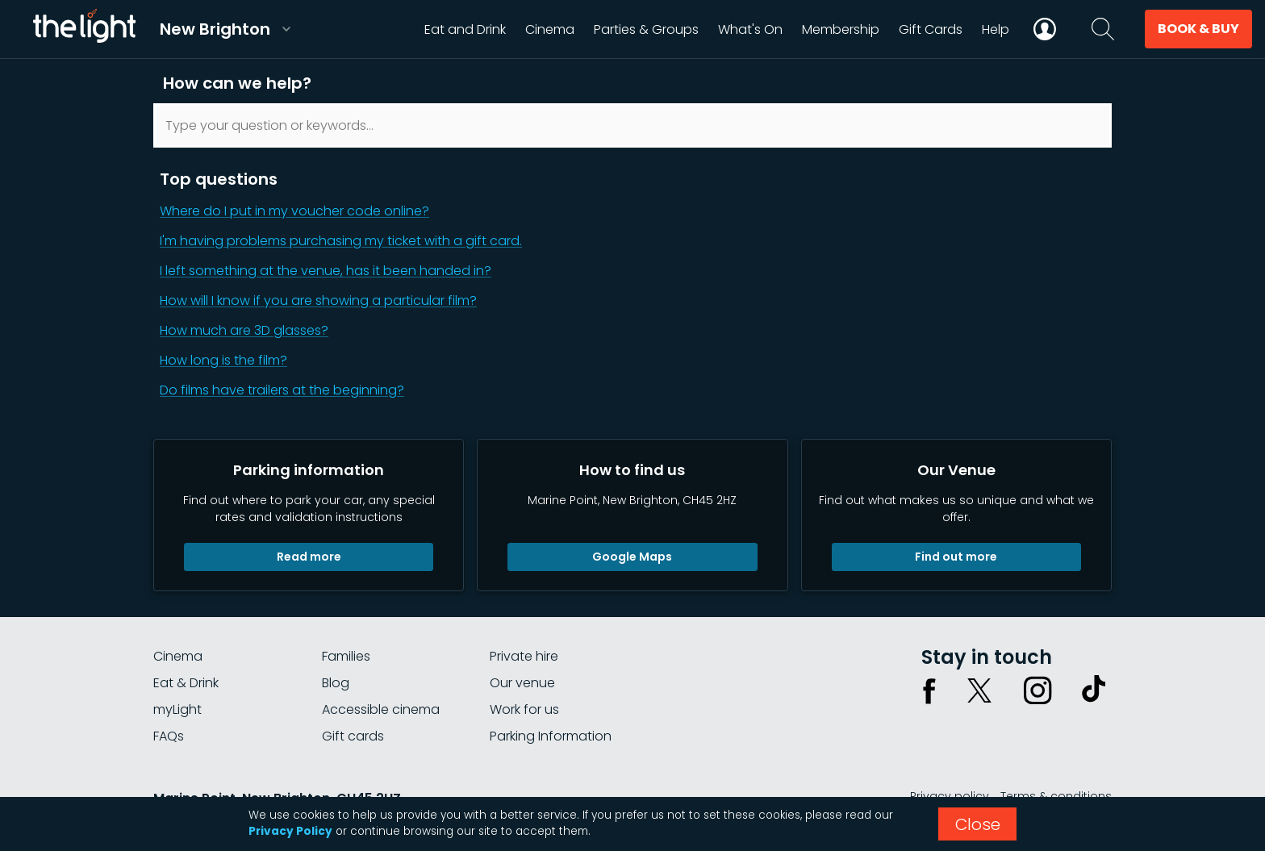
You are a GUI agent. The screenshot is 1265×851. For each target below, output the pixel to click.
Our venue (522, 683)
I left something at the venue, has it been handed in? (325, 270)
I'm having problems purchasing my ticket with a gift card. (341, 241)
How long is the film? (223, 360)
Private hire (524, 656)
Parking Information (551, 736)
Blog (335, 683)
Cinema (177, 656)
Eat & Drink (186, 683)
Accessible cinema (381, 709)
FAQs (168, 736)
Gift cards (353, 736)
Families (346, 656)
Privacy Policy (290, 831)
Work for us (524, 709)
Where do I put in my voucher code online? (294, 211)
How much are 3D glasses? (244, 330)
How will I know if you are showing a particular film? (318, 300)
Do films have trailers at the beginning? (282, 390)
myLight (177, 709)
